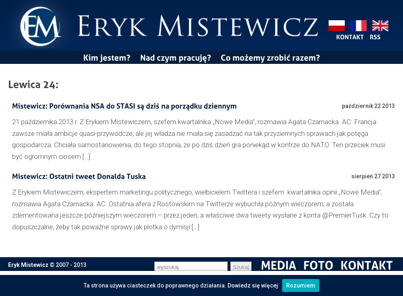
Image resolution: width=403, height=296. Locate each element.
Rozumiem (300, 285)
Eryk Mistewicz (28, 265)
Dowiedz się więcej (253, 285)
